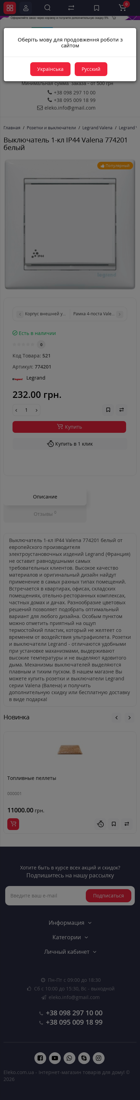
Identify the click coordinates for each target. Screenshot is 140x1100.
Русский (91, 69)
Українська (50, 69)
